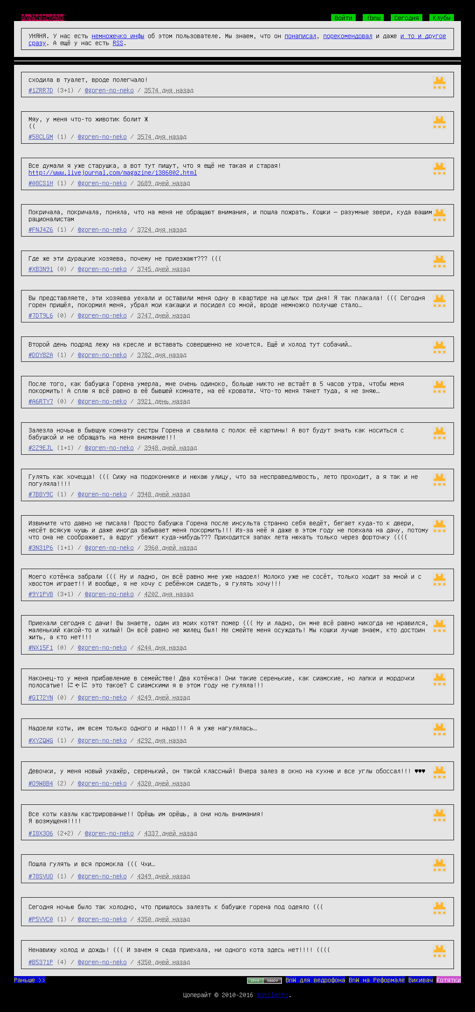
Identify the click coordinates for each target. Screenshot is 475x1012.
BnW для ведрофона (315, 979)
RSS (118, 42)
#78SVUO (41, 875)
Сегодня (406, 17)
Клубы (441, 17)
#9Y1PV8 (41, 593)
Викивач (420, 979)
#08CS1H (41, 182)
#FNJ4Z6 (41, 229)
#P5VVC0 (41, 918)
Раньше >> (30, 979)
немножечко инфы (118, 35)
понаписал (300, 35)
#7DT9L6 (41, 314)
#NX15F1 (41, 647)
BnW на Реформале (377, 979)
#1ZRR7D (41, 89)
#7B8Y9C (41, 493)
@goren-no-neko (109, 89)
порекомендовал (347, 35)
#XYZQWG (41, 739)
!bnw (373, 17)
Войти (343, 17)
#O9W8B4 (41, 782)
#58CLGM (41, 136)
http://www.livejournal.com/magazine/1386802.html (113, 172)
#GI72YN (41, 697)
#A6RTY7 (41, 400)
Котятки (448, 979)
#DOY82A (41, 354)
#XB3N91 (41, 268)
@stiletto (273, 994)
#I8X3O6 (41, 832)
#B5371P (41, 961)
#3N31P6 (41, 547)
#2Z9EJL (41, 447)
